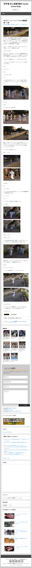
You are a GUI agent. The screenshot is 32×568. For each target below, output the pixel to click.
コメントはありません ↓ (23, 24)
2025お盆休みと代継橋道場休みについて (16, 454)
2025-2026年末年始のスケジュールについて (16, 445)
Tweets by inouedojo (7, 432)
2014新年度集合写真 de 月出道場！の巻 (6, 361)
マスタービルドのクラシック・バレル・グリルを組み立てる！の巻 (21, 532)
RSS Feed (19, 561)
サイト (5, 386)
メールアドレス (7, 381)
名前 (5, 376)
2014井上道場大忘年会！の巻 (14, 338)
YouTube (16, 561)
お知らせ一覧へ (6, 458)
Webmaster (13, 24)
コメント (6, 391)
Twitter (13, 561)
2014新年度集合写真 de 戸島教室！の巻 (14, 350)
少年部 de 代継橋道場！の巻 (14, 361)
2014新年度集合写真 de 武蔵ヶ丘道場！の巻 (22, 350)
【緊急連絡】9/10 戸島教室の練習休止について (17, 452)
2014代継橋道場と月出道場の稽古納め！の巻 (6, 350)
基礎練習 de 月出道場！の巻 (14, 411)
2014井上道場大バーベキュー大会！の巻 (22, 338)
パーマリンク (13, 322)
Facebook (10, 561)
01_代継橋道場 (15, 321)
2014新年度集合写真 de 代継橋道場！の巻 (6, 338)
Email (22, 561)
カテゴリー (5, 497)
